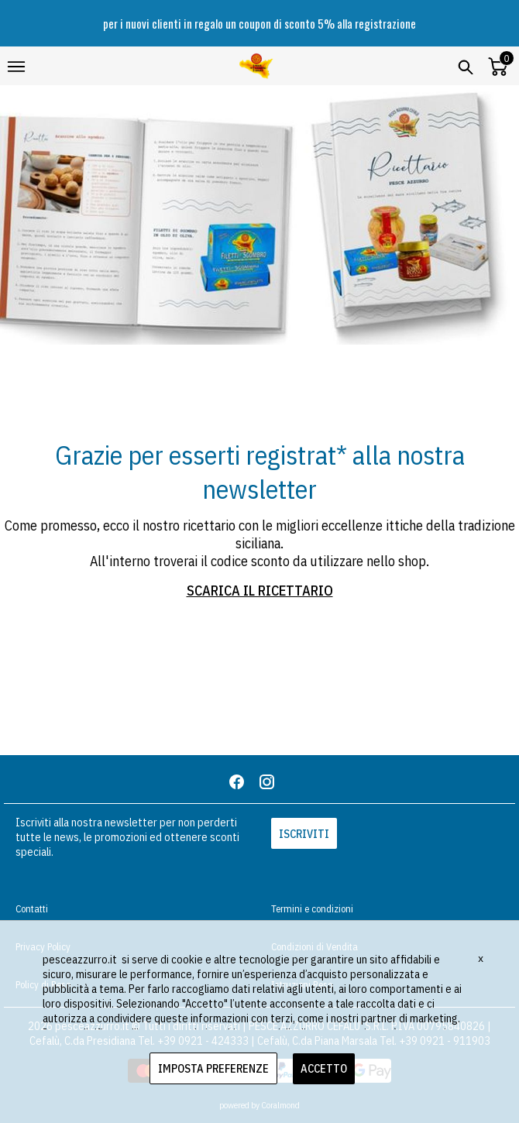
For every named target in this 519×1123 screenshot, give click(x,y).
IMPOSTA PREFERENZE (213, 1068)
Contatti (31, 908)
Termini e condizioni (312, 908)
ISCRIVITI (304, 833)
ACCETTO (324, 1068)
